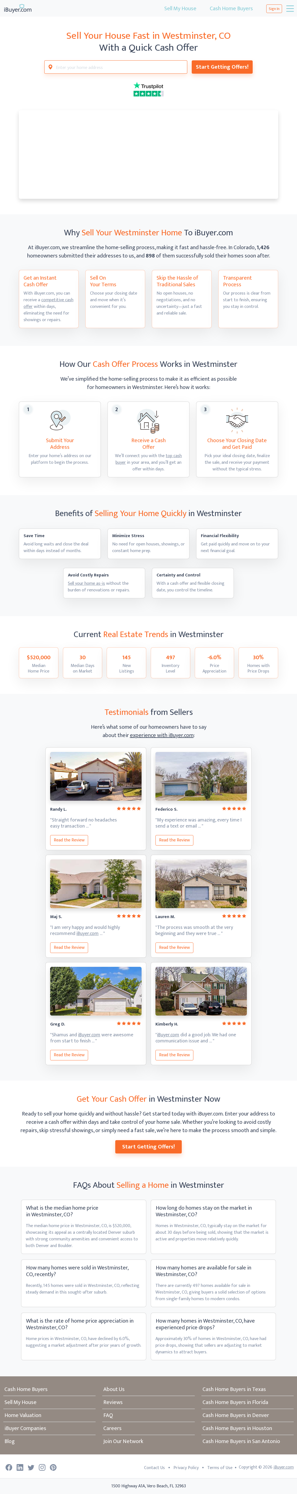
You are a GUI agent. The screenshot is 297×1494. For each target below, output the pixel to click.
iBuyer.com (87, 933)
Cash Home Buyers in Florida (235, 1402)
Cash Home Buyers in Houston (237, 1428)
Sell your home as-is (86, 583)
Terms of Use (219, 1468)
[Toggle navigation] (289, 8)
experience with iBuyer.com (162, 735)
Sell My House (180, 8)
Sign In (274, 9)
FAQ (108, 1415)
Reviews (113, 1402)
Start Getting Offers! (222, 67)
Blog (9, 1441)
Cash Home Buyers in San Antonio (241, 1441)
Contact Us (154, 1468)
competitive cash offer (48, 303)
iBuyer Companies (25, 1428)
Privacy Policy (186, 1468)
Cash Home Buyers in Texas (234, 1389)
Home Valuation (22, 1415)
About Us (114, 1389)
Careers (112, 1428)
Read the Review (69, 840)
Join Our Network (123, 1441)
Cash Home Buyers (231, 8)
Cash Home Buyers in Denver (236, 1415)
